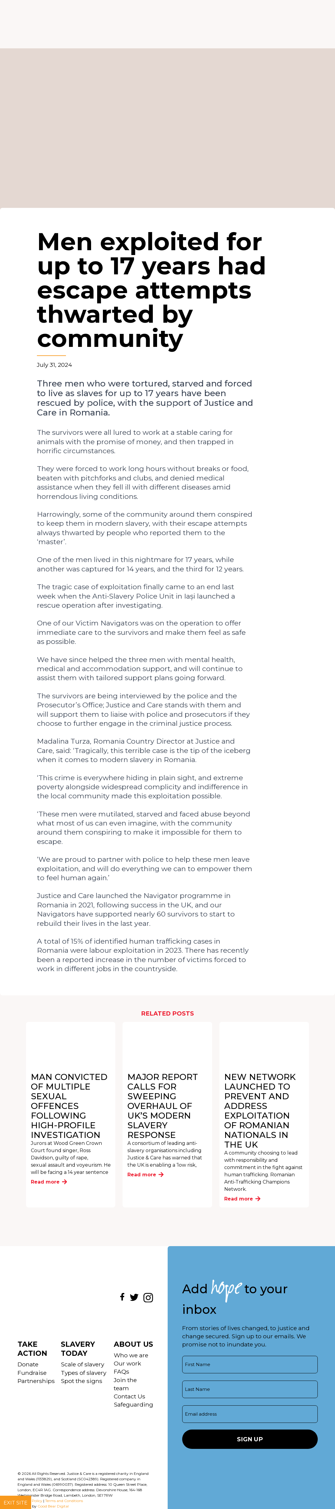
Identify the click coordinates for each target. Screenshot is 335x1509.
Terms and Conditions (64, 1500)
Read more (49, 1182)
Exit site (16, 1503)
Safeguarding (133, 1404)
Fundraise (32, 1372)
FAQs (121, 1371)
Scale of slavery (82, 1364)
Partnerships (36, 1381)
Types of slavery (83, 1372)
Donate (28, 1364)
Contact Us (129, 1396)
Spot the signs (81, 1381)
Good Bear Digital (53, 1506)
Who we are (131, 1355)
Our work (127, 1363)
